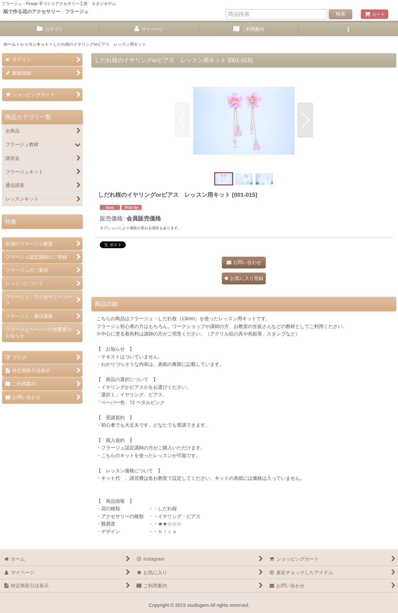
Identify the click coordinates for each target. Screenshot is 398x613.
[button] (348, 29)
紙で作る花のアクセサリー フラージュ (46, 11)
